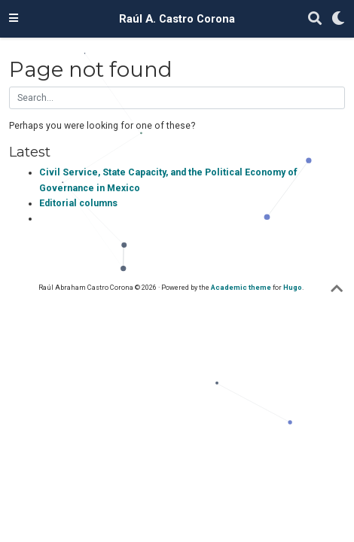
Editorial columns (78, 203)
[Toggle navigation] (13, 18)
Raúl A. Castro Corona (177, 19)
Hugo (292, 287)
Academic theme (241, 287)
